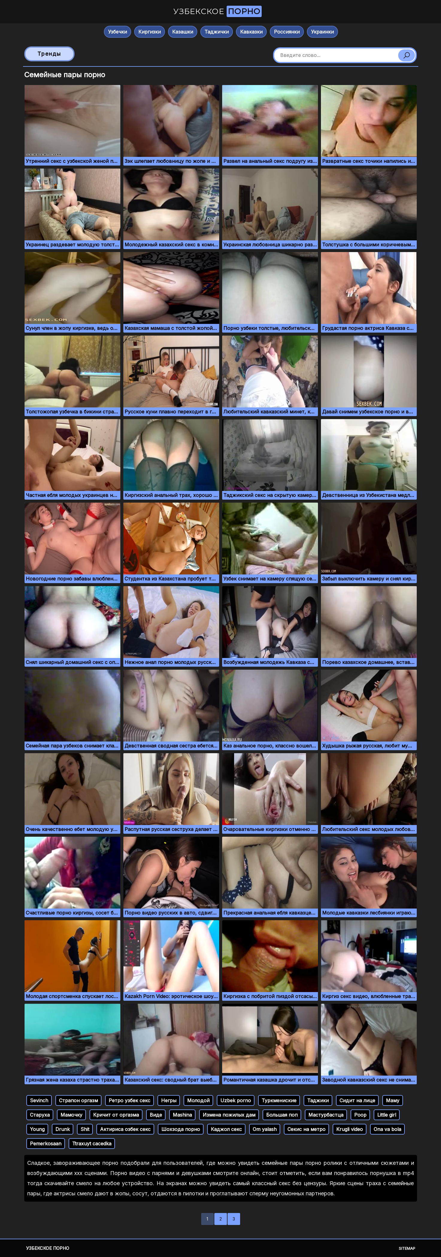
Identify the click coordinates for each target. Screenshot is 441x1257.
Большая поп (282, 1115)
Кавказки (251, 32)
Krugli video (349, 1129)
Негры (168, 1100)
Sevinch (39, 1100)
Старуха (40, 1115)
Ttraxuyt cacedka (91, 1144)
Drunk (62, 1129)
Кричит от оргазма (116, 1115)
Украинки (322, 32)
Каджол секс (226, 1129)
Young (37, 1129)
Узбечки (117, 32)
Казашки (182, 32)
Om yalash (265, 1129)
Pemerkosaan (45, 1144)
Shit (85, 1129)
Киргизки (149, 32)
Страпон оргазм (78, 1100)
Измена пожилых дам (229, 1115)
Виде (156, 1115)
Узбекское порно (47, 1248)
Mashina (182, 1115)
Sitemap (407, 1248)
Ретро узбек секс (129, 1100)
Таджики (318, 1100)
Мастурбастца (325, 1115)
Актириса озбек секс (125, 1129)
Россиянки (287, 32)
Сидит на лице (357, 1100)
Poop (360, 1115)
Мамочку (71, 1115)
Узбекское (217, 11)
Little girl (386, 1115)
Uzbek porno (235, 1100)
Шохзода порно (180, 1129)
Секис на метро (306, 1129)
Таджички (216, 32)
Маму (392, 1100)
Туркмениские (279, 1100)
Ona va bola (387, 1129)
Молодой (198, 1100)
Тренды (49, 54)
